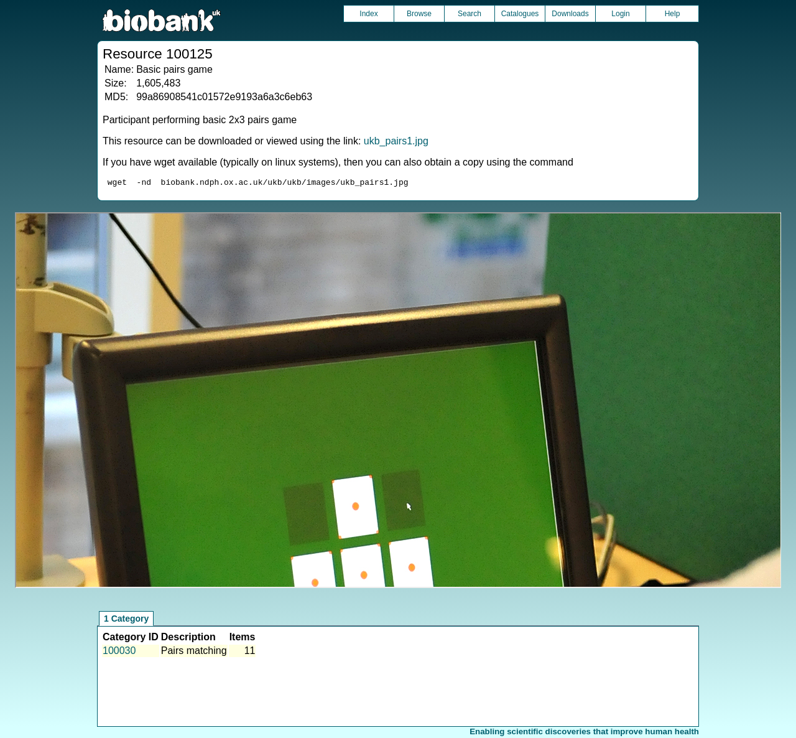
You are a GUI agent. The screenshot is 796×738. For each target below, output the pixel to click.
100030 (119, 652)
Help (672, 13)
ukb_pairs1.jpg (396, 141)
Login (620, 13)
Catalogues (520, 13)
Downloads (570, 13)
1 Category (126, 620)
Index (368, 13)
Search (469, 13)
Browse (419, 13)
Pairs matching (194, 652)
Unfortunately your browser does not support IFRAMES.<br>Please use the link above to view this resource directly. (398, 402)
